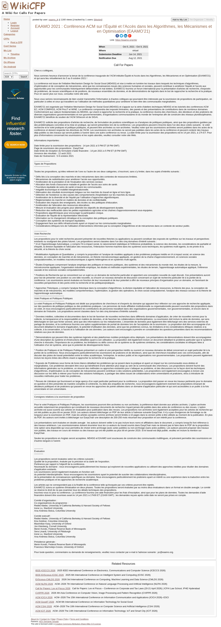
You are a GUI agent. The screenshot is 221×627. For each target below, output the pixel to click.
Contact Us (45, 619)
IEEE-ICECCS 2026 (45, 570)
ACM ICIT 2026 (43, 611)
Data (53, 619)
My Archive (10, 57)
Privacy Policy (63, 619)
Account (15, 28)
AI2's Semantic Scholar (49, 621)
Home (7, 19)
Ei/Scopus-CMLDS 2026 (47, 579)
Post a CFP (16, 42)
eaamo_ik (53, 19)
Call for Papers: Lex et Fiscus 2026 (52, 588)
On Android (10, 66)
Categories (9, 34)
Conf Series (10, 46)
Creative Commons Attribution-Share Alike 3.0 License (78, 624)
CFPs (6, 38)
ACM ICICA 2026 (43, 597)
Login (14, 22)
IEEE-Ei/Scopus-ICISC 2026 (49, 575)
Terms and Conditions (79, 619)
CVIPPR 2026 (42, 593)
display (98, 19)
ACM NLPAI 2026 (44, 584)
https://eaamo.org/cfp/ (126, 40)
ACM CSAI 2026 (43, 606)
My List (7, 50)
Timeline (15, 54)
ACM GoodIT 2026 (44, 602)
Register (15, 25)
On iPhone (9, 62)
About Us (35, 619)
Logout (14, 31)
